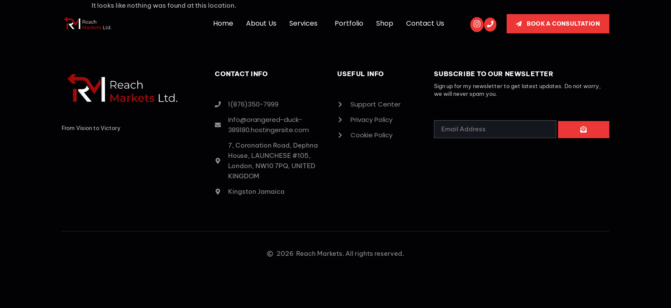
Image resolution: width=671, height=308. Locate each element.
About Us (261, 23)
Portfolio (349, 23)
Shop (384, 23)
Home (223, 23)
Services (303, 23)
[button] (305, 23)
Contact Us (425, 23)
